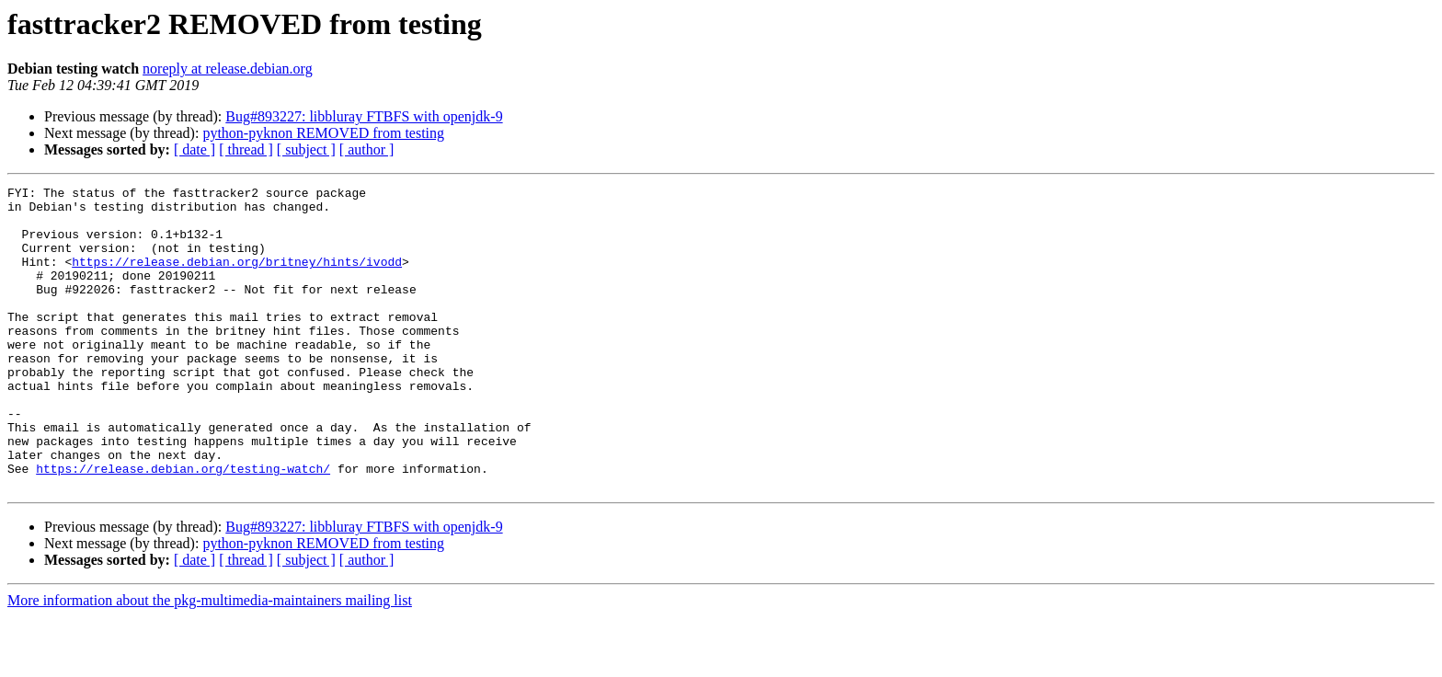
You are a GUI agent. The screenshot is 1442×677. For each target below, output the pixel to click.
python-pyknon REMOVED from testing (323, 133)
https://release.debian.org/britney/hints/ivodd (237, 278)
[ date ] (194, 149)
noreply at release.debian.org (228, 68)
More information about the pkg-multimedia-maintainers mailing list (209, 661)
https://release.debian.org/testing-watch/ (183, 526)
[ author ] (367, 149)
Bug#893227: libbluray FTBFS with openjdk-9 (363, 116)
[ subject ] (306, 149)
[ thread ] (246, 149)
